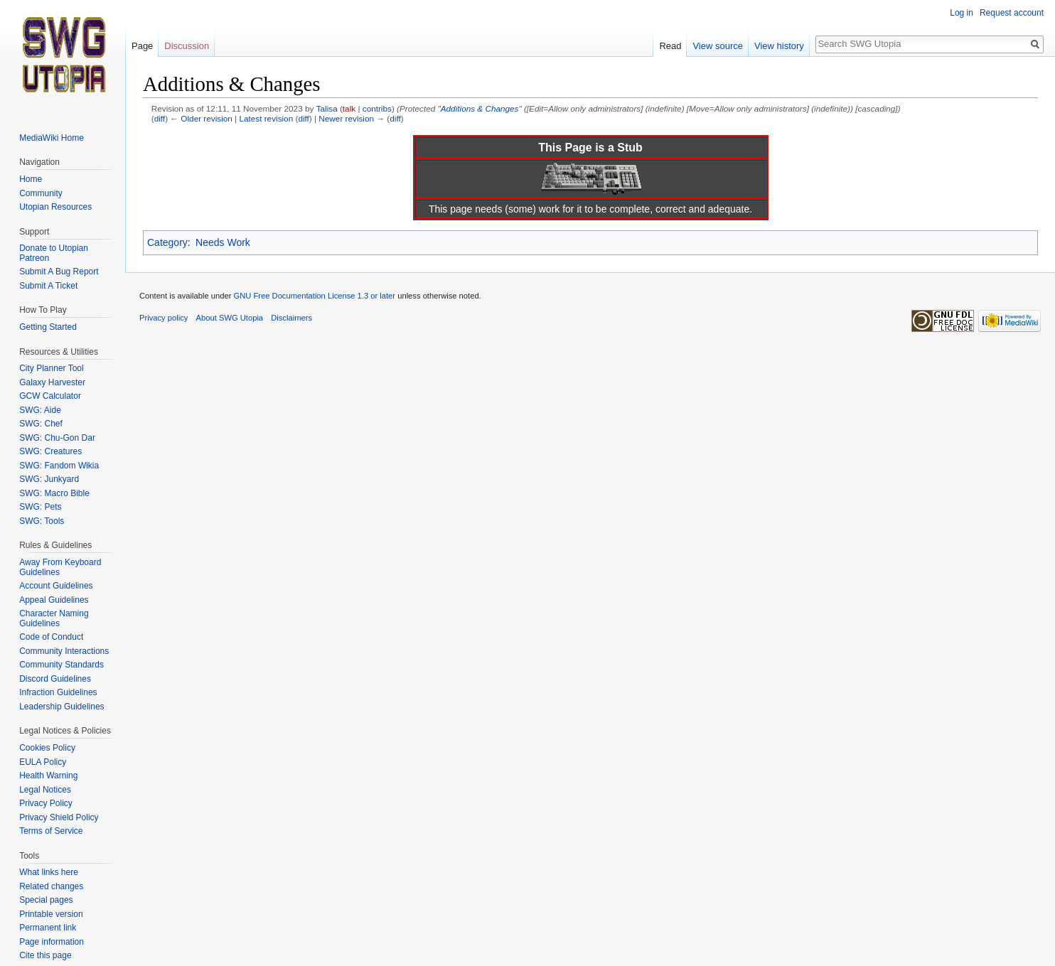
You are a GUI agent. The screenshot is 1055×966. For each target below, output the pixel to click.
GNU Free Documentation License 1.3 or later (314, 295)
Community (41, 193)
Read (670, 46)
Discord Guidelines (55, 679)
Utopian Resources (55, 207)
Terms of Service (50, 831)
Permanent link (47, 928)
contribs (377, 108)
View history (779, 46)
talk (349, 108)
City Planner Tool (51, 368)
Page (142, 46)
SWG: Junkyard (49, 479)
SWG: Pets (40, 507)
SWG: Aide (40, 410)
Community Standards (61, 665)
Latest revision (266, 118)
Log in (961, 13)
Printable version (50, 914)
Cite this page (45, 955)
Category (167, 242)
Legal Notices (45, 790)
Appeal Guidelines (53, 600)
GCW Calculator (50, 396)
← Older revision (201, 118)
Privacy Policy (46, 803)
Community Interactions (64, 651)
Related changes (51, 886)
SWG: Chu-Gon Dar (57, 438)
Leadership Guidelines (61, 707)
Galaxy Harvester (52, 382)
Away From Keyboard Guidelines (60, 567)
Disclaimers (291, 317)
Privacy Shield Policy (58, 817)
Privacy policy (163, 317)
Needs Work (223, 242)
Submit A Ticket (48, 286)
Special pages (46, 900)
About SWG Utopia (230, 317)
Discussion (186, 46)
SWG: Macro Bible (54, 493)
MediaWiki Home (51, 138)
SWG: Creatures (50, 451)
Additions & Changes (480, 108)
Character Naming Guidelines (53, 618)
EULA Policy (42, 762)
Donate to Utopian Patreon (53, 253)
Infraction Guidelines (58, 692)
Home (30, 179)
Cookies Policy (47, 748)
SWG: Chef (41, 424)
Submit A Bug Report (58, 272)
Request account (1012, 13)
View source (717, 46)
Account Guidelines (55, 586)
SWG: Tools (41, 521)
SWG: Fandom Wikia (59, 466)
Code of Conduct (51, 637)
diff (159, 118)
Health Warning (48, 775)
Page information (51, 942)
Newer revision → (351, 118)
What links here (48, 872)
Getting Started (48, 327)
